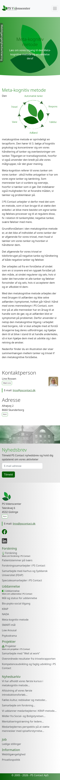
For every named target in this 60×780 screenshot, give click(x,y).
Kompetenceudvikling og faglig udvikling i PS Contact (29, 666)
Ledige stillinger (11, 744)
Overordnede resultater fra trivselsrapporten (29, 658)
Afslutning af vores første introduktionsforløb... (17, 692)
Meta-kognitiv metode (15, 619)
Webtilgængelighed (13, 754)
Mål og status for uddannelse (19, 598)
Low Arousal (9, 630)
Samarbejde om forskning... (18, 705)
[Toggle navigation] (55, 8)
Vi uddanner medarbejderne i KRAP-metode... (29, 711)
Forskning (9, 553)
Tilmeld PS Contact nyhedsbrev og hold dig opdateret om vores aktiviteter (27, 457)
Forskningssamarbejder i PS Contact (23, 565)
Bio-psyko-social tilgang (16, 603)
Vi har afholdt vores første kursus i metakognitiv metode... (22, 683)
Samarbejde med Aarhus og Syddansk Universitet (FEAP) (25, 573)
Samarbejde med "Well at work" (21, 653)
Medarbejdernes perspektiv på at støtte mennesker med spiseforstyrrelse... (25, 729)
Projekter (9, 646)
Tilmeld (8, 474)
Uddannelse (11, 591)
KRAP (5, 609)
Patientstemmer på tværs (17, 560)
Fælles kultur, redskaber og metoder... (24, 700)
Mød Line (7, 383)
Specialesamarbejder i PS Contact (22, 580)
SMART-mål (9, 625)
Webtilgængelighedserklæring (1, 43)
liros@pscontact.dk (24, 390)
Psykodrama (9, 635)
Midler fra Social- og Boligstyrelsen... (23, 716)
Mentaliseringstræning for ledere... (23, 721)
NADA (5, 614)
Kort (5, 414)
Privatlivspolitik (11, 760)
